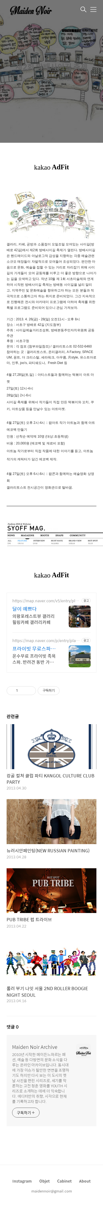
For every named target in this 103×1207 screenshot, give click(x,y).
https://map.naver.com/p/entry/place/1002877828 (45, 640)
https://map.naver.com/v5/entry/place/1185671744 (45, 600)
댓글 (13, 1026)
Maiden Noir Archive (34, 1047)
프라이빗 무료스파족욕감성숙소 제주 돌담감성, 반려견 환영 (34, 648)
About (85, 1181)
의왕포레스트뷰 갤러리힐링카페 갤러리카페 (33, 619)
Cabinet (64, 1181)
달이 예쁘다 (24, 609)
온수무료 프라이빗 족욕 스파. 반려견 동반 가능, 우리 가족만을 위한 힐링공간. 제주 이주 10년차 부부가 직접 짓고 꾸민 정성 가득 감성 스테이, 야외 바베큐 (34, 658)
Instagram (22, 1181)
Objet (44, 1181)
